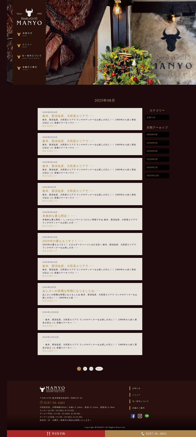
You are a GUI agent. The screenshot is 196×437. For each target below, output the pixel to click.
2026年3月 (161, 151)
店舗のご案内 (148, 408)
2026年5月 (161, 134)
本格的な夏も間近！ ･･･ (68, 215)
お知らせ (160, 117)
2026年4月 (161, 143)
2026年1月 (161, 167)
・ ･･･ (56, 315)
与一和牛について (150, 401)
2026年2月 (161, 159)
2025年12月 (162, 175)
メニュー (146, 395)
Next (108, 369)
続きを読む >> (59, 126)
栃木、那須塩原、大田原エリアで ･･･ (78, 115)
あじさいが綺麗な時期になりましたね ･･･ (81, 290)
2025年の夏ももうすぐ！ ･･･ (72, 240)
